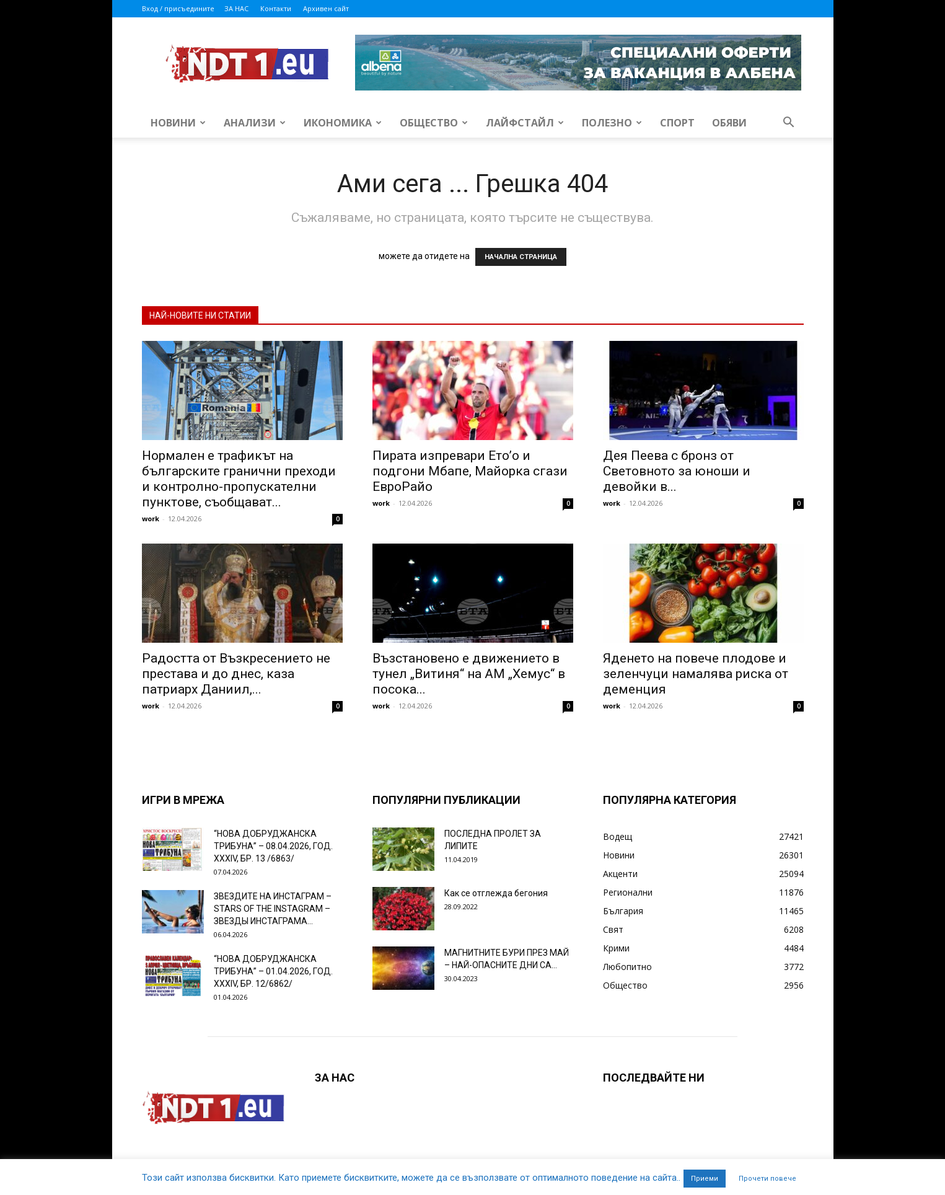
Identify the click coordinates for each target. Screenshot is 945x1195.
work (150, 518)
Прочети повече (767, 1179)
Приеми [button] (704, 1179)
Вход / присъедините (178, 8)
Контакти (275, 8)
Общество (434, 123)
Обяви (729, 123)
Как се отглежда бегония (496, 893)
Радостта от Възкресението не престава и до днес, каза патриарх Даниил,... (236, 674)
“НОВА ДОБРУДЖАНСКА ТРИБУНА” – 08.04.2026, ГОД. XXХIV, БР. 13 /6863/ (273, 846)
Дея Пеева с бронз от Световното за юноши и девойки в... (676, 471)
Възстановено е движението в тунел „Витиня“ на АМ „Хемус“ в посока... (468, 674)
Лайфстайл (525, 123)
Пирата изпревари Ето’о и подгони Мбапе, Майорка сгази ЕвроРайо (470, 471)
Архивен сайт (326, 8)
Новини (178, 123)
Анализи (255, 123)
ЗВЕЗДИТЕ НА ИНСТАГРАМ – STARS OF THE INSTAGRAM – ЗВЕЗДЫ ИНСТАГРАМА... (273, 908)
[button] (789, 124)
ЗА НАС (236, 8)
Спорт (677, 123)
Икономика (343, 123)
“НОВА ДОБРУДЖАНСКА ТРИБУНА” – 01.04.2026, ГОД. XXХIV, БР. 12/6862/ (273, 971)
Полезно (612, 123)
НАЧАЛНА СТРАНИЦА (521, 257)
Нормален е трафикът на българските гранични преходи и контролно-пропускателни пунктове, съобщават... (239, 478)
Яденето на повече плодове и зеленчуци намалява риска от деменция (695, 674)
